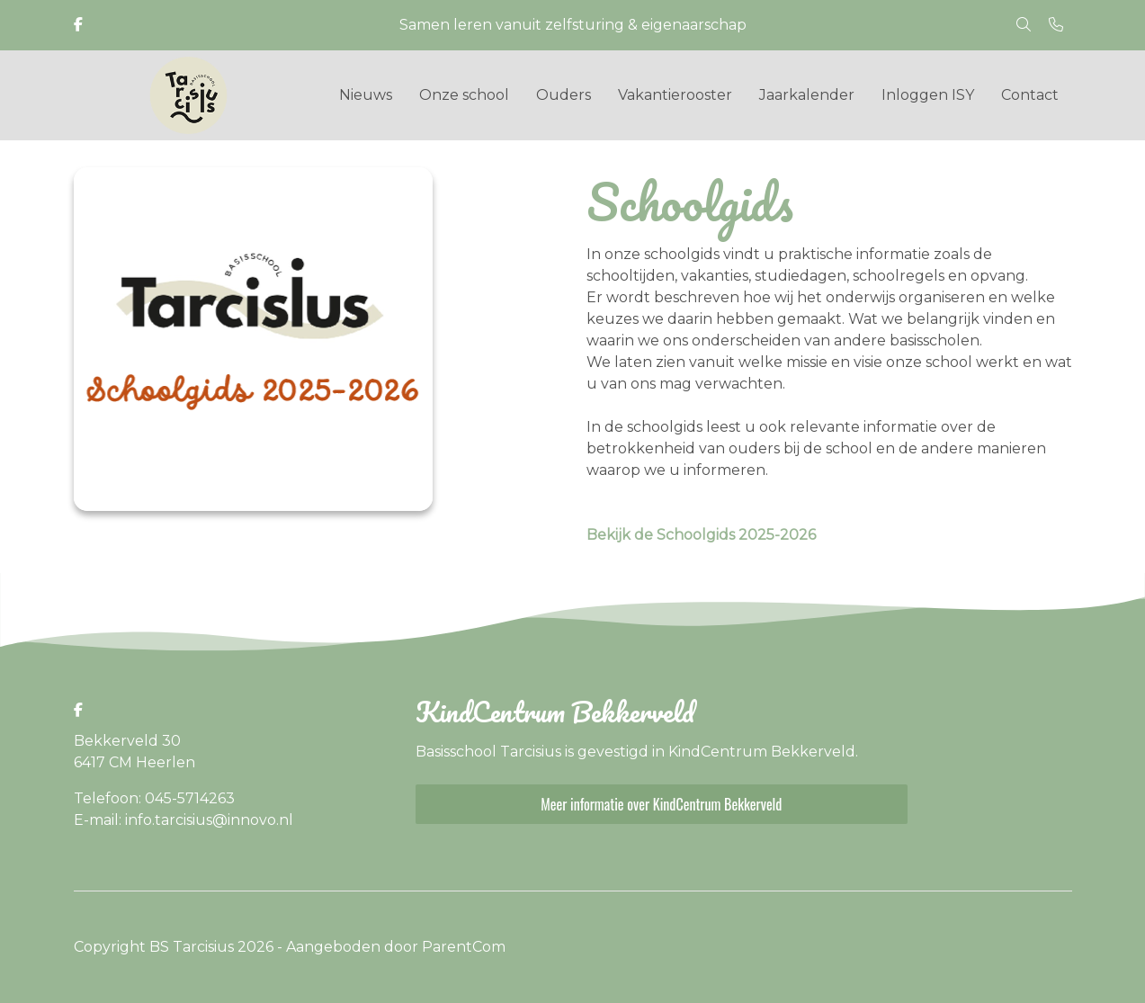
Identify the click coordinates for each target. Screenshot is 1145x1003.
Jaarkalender (806, 94)
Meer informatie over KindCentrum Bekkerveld (661, 804)
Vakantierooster (675, 94)
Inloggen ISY (927, 94)
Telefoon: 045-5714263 (154, 798)
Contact (1030, 94)
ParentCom (463, 946)
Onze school (464, 94)
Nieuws (365, 94)
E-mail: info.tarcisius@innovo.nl (183, 819)
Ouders (563, 94)
